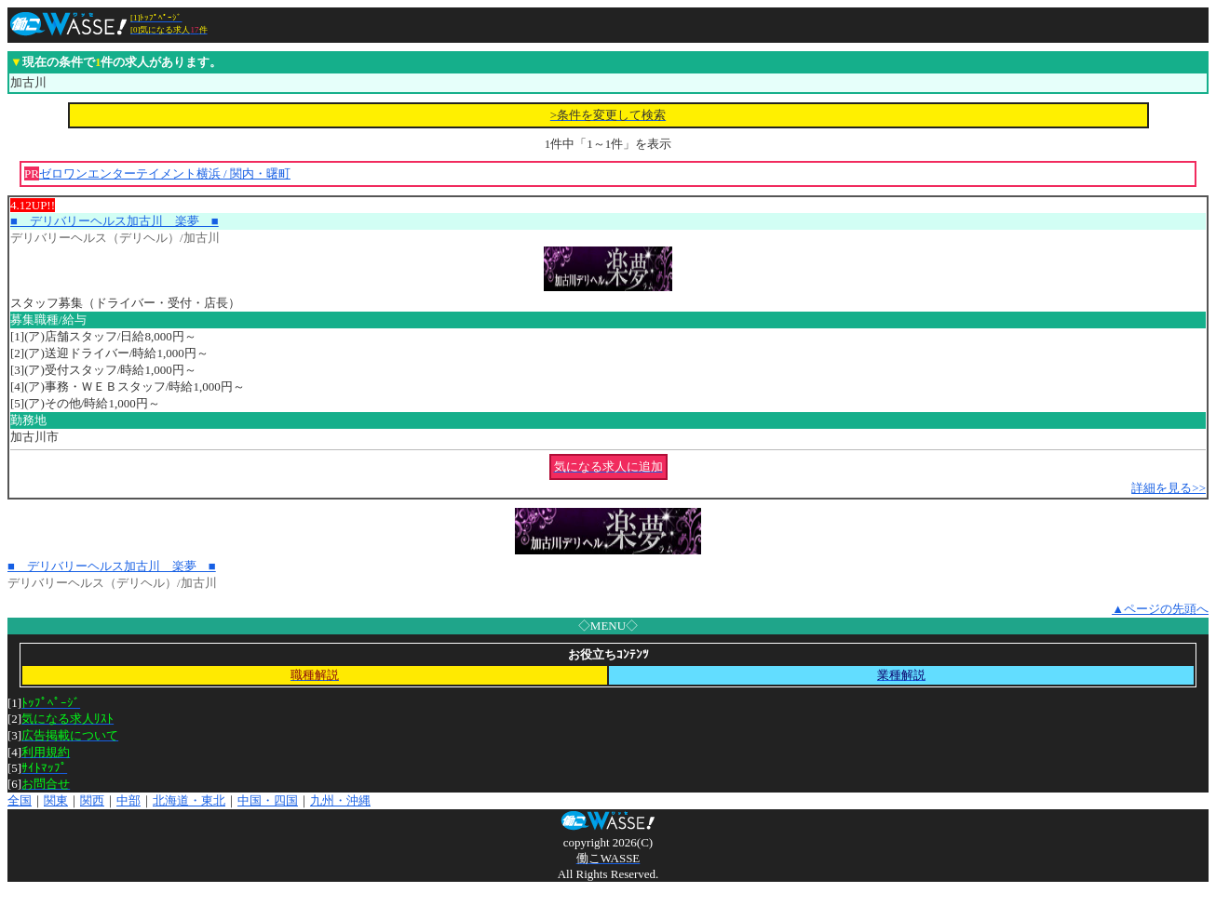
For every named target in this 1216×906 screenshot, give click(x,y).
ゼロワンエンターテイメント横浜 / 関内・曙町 (164, 173)
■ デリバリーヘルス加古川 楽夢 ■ (114, 221)
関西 (92, 800)
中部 (128, 800)
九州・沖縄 (340, 800)
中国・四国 (267, 800)
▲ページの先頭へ (1160, 609)
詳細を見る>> (1168, 488)
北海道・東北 (189, 800)
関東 (56, 800)
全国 (19, 800)
